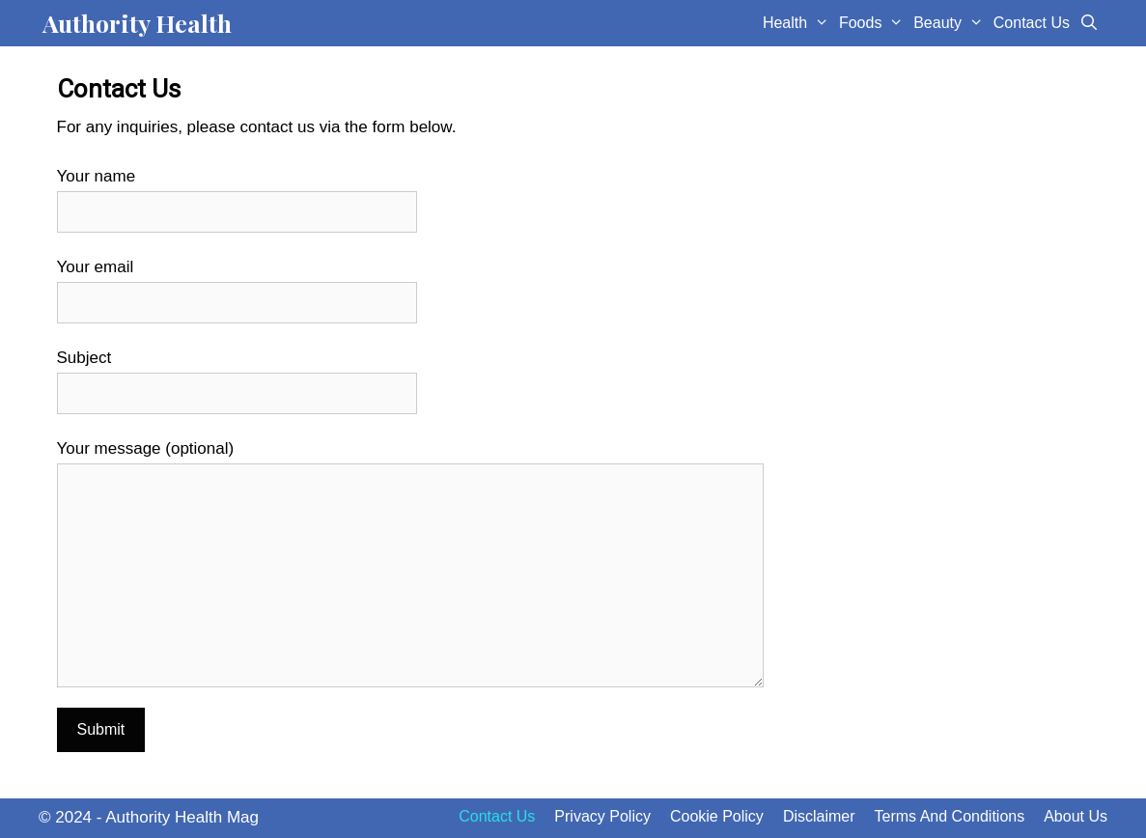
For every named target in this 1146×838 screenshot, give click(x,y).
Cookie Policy (717, 816)
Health (798, 23)
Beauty (951, 23)
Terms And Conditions (950, 816)
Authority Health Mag (182, 817)
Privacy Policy (602, 816)
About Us (1075, 816)
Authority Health (137, 23)
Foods (873, 23)
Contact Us (1031, 22)
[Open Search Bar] (1089, 23)
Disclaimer (819, 816)
